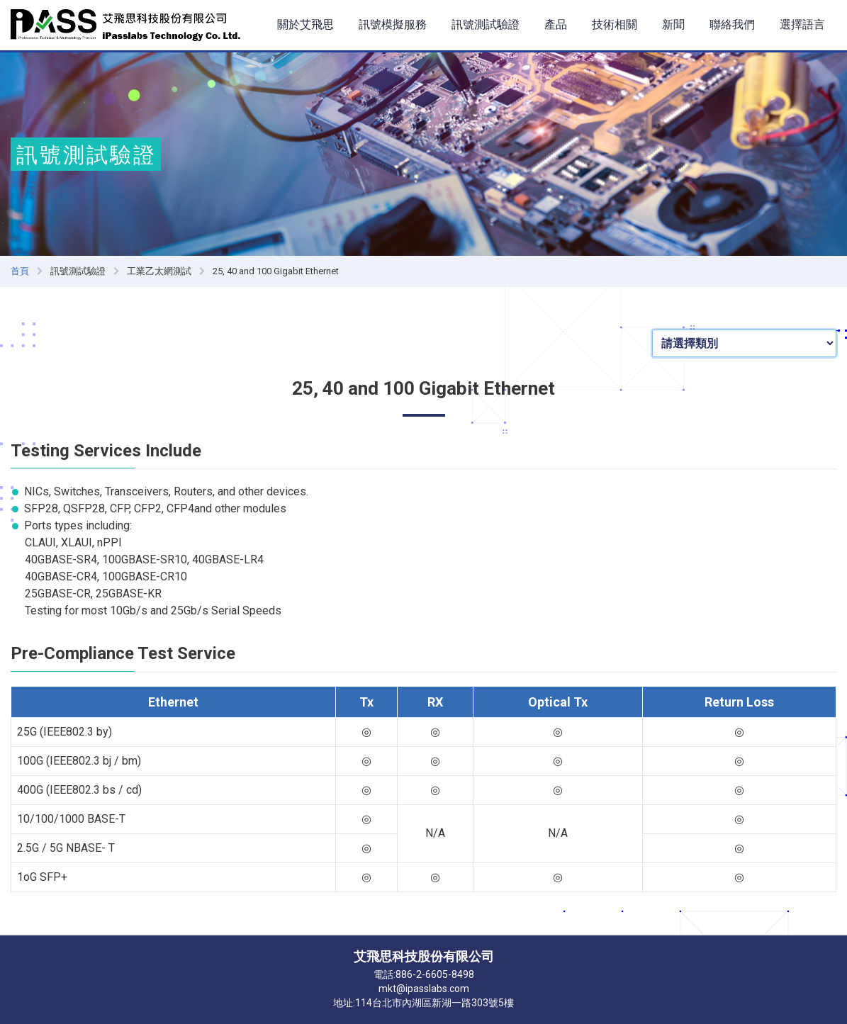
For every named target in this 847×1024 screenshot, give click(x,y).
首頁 (20, 271)
